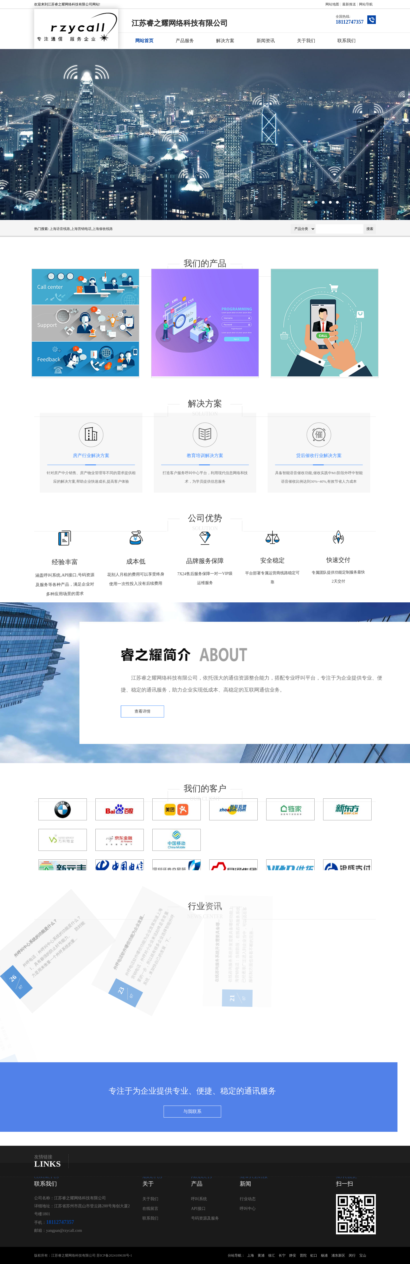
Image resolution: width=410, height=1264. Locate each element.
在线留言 (150, 1208)
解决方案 (225, 40)
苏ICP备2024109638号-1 (114, 1255)
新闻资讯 (266, 40)
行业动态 (248, 1199)
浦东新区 (338, 1255)
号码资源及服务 (205, 1218)
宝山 (362, 1255)
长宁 (282, 1255)
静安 (292, 1255)
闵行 (352, 1255)
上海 (250, 1255)
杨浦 (324, 1255)
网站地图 (332, 4)
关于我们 (306, 40)
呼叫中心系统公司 (205, 134)
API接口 (198, 1208)
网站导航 (366, 4)
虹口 (313, 1255)
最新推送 (349, 4)
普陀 (303, 1255)
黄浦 (261, 1255)
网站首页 (144, 40)
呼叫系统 (199, 1199)
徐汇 (271, 1255)
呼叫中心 (248, 1208)
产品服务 (185, 40)
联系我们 (346, 40)
